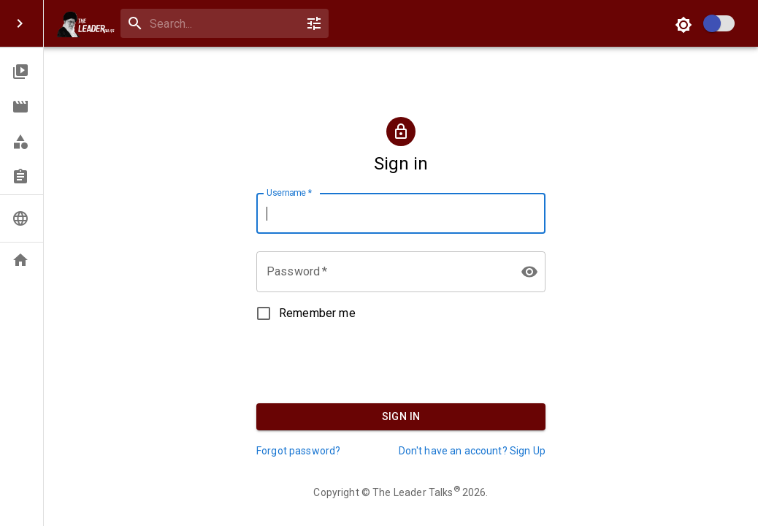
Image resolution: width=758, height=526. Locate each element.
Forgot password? (298, 451)
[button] (21, 71)
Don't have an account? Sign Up (472, 451)
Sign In (400, 416)
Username (289, 193)
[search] (222, 23)
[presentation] (401, 357)
